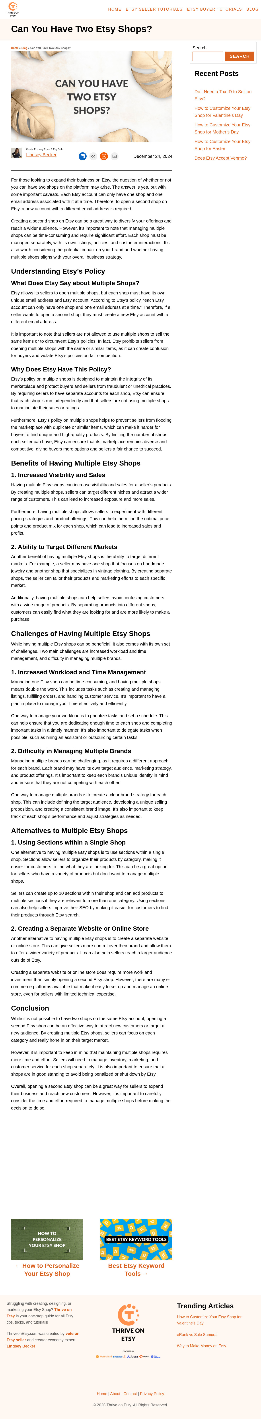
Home (14, 48)
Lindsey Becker (41, 154)
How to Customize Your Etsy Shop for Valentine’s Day (222, 112)
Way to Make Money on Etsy (201, 1346)
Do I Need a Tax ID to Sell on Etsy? (223, 95)
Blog (24, 48)
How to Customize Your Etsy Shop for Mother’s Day (222, 128)
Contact (130, 1394)
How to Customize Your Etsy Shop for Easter (222, 145)
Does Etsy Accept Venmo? (221, 158)
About (115, 1394)
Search (199, 47)
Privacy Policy (152, 1394)
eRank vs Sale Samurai (197, 1334)
